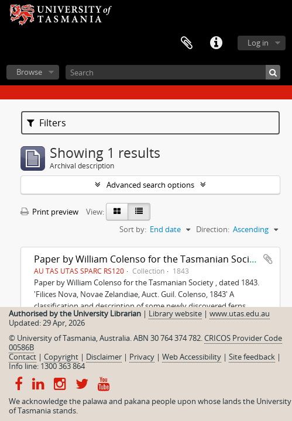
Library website (175, 313)
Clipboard (186, 43)
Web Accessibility (191, 356)
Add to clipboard (268, 259)
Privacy (141, 356)
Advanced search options (150, 185)
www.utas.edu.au (239, 313)
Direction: (212, 229)
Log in (258, 42)
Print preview (49, 211)
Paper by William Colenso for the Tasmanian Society (148, 259)
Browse (29, 72)
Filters (46, 122)
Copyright (61, 356)
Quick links (216, 43)
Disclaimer (104, 356)
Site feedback (252, 356)
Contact (22, 356)
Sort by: (132, 229)
